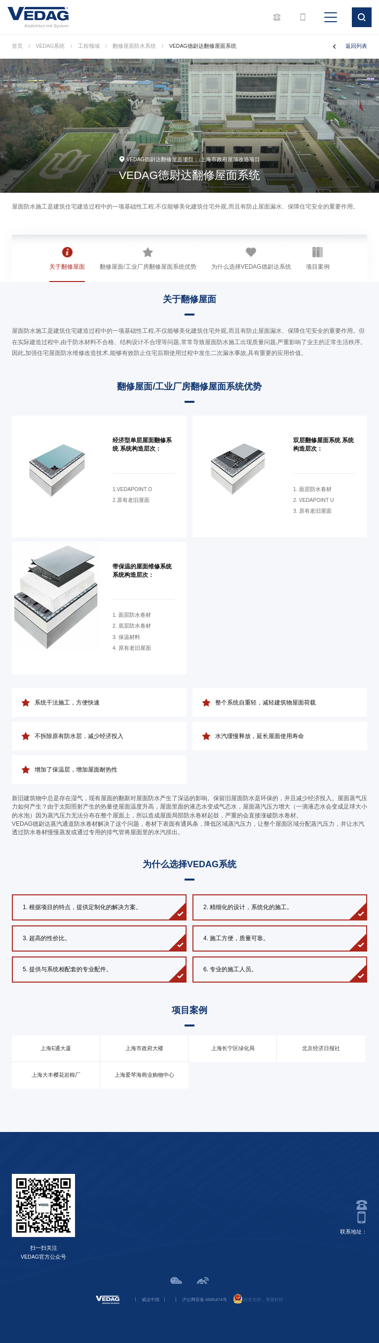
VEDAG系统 (50, 46)
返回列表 (356, 46)
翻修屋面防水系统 (134, 46)
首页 (17, 46)
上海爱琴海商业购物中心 (144, 1075)
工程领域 (89, 46)
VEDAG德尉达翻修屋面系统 (202, 46)
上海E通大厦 (55, 1048)
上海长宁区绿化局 (233, 1048)
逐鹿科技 (274, 1299)
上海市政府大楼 (144, 1048)
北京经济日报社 (321, 1048)
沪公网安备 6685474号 (204, 1299)
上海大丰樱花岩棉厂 (56, 1075)
